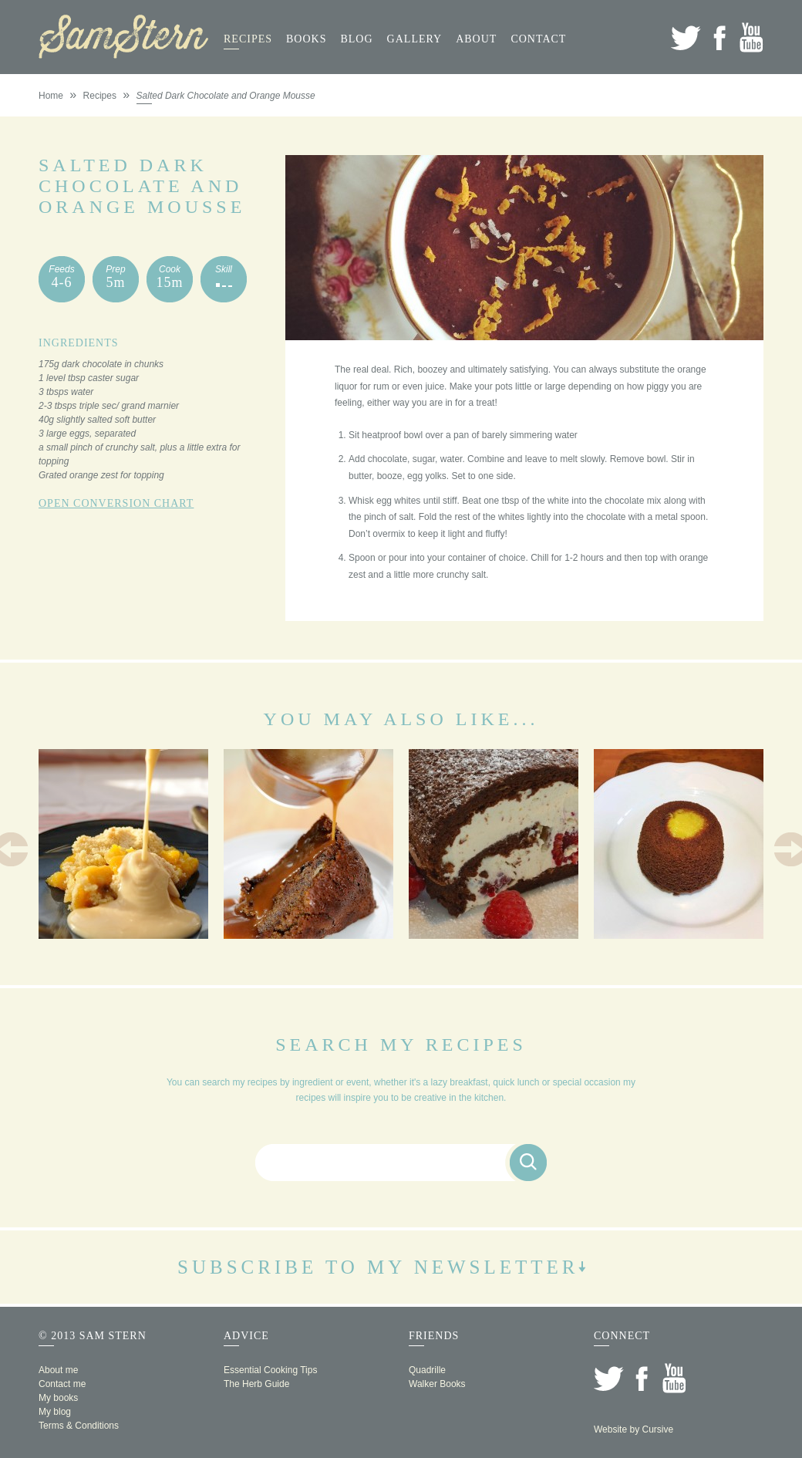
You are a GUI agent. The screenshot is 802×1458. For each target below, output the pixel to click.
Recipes (248, 39)
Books (306, 39)
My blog (55, 1411)
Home (51, 95)
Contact (538, 39)
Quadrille (427, 1370)
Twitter (686, 37)
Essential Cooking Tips (270, 1370)
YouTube (751, 37)
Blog (356, 39)
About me (58, 1370)
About (476, 39)
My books (58, 1397)
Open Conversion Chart (116, 503)
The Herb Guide (256, 1384)
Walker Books (437, 1384)
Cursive (657, 1429)
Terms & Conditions (79, 1425)
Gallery (415, 39)
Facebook (719, 37)
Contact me (62, 1384)
